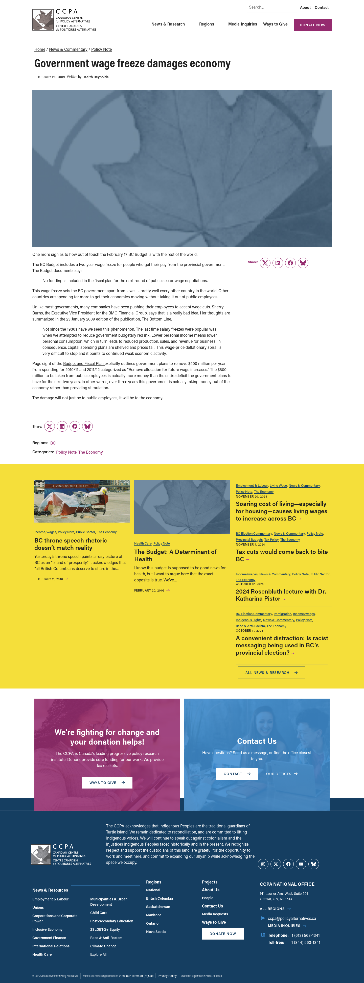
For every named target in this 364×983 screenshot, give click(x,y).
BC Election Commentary (254, 533)
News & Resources (50, 890)
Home (39, 49)
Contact (322, 7)
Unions (38, 907)
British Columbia (159, 898)
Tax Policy (271, 539)
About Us (210, 889)
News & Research (168, 24)
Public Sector (85, 532)
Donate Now (313, 24)
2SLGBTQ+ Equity (105, 929)
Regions (206, 24)
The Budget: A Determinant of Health (175, 555)
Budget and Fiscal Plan (84, 363)
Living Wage (278, 485)
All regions (272, 908)
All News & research (271, 672)
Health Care (143, 543)
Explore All (98, 954)
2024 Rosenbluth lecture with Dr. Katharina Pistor (281, 594)
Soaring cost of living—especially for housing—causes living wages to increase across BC (281, 511)
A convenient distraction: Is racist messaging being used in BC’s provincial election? (282, 645)
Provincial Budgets (249, 539)
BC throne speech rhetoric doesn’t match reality (70, 543)
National (153, 890)
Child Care (98, 912)
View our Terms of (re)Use (136, 976)
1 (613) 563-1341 (306, 935)
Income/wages (45, 532)
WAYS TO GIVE (107, 782)
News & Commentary (68, 49)
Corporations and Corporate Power (55, 918)
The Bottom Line (156, 319)
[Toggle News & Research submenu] (191, 24)
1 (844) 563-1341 (305, 942)
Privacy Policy (167, 976)
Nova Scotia (156, 931)
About (305, 7)
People (207, 897)
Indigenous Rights (248, 620)
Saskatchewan (158, 906)
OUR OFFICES (282, 773)
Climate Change (103, 946)
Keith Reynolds (96, 77)
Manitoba (154, 915)
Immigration (282, 613)
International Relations (51, 946)
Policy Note (101, 49)
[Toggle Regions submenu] (220, 24)
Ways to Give (275, 24)
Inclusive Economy (47, 929)
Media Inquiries (242, 24)
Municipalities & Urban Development (108, 902)
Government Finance (49, 937)
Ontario (152, 923)
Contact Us (212, 905)
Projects (209, 881)
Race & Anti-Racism (250, 626)
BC (53, 443)
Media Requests (215, 914)
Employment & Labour (252, 485)
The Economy (90, 452)
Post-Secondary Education (111, 921)
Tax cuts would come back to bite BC (282, 555)
